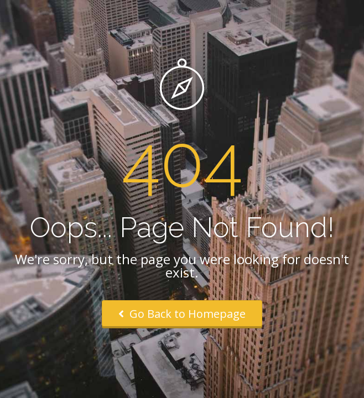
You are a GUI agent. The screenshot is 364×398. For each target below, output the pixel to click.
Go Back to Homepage (182, 313)
